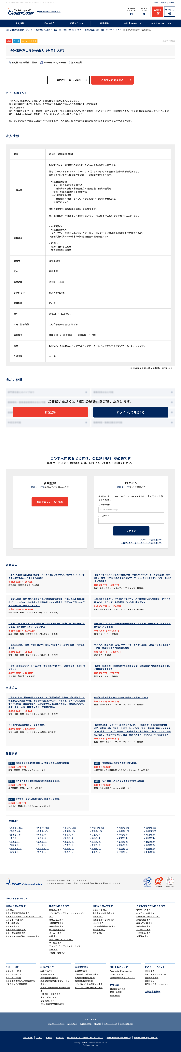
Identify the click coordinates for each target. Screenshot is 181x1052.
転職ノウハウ (76, 23)
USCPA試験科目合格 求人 (104, 926)
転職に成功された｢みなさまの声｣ (20, 981)
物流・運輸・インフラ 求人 (61, 939)
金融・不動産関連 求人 (16, 933)
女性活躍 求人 (142, 936)
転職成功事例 (81, 971)
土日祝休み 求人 (143, 933)
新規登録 (157, 9)
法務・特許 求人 (13, 926)
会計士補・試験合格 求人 (104, 913)
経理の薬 (97, 1024)
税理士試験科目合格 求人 (104, 919)
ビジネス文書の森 (126, 1024)
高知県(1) (96, 848)
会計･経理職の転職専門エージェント (19, 30)
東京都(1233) (16, 827)
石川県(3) (96, 841)
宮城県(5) (123, 838)
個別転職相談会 (151, 977)
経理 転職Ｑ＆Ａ (47, 1000)
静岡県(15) (124, 831)
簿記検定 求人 (99, 929)
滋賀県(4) (150, 838)
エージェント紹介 (13, 977)
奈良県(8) (69, 834)
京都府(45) (15, 831)
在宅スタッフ (72, 1024)
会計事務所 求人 (56, 923)
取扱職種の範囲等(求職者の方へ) (119, 1037)
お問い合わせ (28, 1037)
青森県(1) (150, 852)
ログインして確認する (131, 412)
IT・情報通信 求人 (57, 929)
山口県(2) (150, 845)
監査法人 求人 (55, 910)
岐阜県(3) (69, 841)
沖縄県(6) (123, 834)
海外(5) (13, 838)
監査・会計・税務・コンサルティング (67, 30)
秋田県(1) (123, 852)
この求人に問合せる (112, 80)
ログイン (131, 531)
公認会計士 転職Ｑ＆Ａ (50, 994)
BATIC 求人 (98, 933)
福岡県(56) (151, 827)
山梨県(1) (14, 852)
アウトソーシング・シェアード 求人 (65, 946)
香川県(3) (41, 841)
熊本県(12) (15, 834)
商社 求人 (53, 936)
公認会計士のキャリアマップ (122, 977)
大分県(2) (41, 845)
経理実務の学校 (85, 1024)
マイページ (169, 9)
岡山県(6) (150, 834)
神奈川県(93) (97, 827)
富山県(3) (123, 841)
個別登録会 (150, 981)
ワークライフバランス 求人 (148, 916)
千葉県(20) (69, 831)
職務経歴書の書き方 (49, 977)
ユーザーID (104, 504)
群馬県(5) (96, 838)
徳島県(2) (123, 845)
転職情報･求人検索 (43, 30)
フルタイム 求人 (143, 929)
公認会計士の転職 (118, 989)
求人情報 (19, 23)
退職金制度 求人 (143, 926)
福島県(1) (69, 852)
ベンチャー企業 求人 (145, 913)
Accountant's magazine (121, 971)
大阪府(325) (43, 827)
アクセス (39, 1037)
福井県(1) (41, 852)
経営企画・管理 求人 (15, 919)
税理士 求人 (98, 916)
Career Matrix (116, 974)
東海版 (171, 2)
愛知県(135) (70, 827)
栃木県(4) (14, 841)
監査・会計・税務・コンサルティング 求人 (24, 916)
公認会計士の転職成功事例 (87, 974)
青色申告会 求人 (56, 926)
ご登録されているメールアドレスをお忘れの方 (141, 542)
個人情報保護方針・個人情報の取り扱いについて (85, 1037)
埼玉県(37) (42, 831)
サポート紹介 (48, 23)
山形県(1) (96, 852)
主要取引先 (60, 1037)
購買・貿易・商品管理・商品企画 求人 (22, 936)
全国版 (156, 2)
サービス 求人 (55, 943)
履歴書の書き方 (47, 974)
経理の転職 (115, 995)
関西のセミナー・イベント (156, 984)
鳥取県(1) (150, 848)
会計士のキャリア (133, 23)
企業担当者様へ (152, 991)
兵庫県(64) (124, 827)
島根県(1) (123, 848)
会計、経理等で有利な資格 (52, 1004)
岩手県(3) (150, 841)
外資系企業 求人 (143, 919)
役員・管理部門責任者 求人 (18, 913)
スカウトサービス (13, 974)
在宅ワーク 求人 (143, 910)
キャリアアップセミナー (155, 974)
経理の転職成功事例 (84, 981)
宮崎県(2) (14, 845)
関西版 (163, 2)
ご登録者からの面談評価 (16, 984)
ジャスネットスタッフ (56, 1024)
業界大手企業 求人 (144, 923)
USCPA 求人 (98, 923)
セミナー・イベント (161, 23)
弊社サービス (37, 487)
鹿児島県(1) (43, 848)
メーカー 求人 (55, 933)
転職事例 (104, 23)
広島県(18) (96, 831)
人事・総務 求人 (13, 923)
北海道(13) (151, 831)
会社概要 (49, 1037)
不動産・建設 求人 (57, 952)
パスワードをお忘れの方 (151, 539)
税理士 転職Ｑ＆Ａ (48, 997)
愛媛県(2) (96, 845)
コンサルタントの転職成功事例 (89, 984)
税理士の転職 (116, 992)
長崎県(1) (69, 848)
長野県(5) (41, 838)
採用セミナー (151, 971)
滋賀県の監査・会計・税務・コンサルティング (102, 30)
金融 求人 (53, 949)
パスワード (104, 515)
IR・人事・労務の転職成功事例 (89, 987)
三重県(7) (96, 834)
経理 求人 (10, 910)
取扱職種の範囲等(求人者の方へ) (146, 1037)
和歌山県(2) (15, 848)
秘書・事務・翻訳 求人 (16, 929)
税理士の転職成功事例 (85, 977)
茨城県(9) (41, 834)
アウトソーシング (110, 1024)
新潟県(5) (69, 838)
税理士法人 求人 (56, 919)
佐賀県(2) (69, 845)
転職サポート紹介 (13, 971)
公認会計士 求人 (100, 910)
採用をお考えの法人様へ (50, 11)
